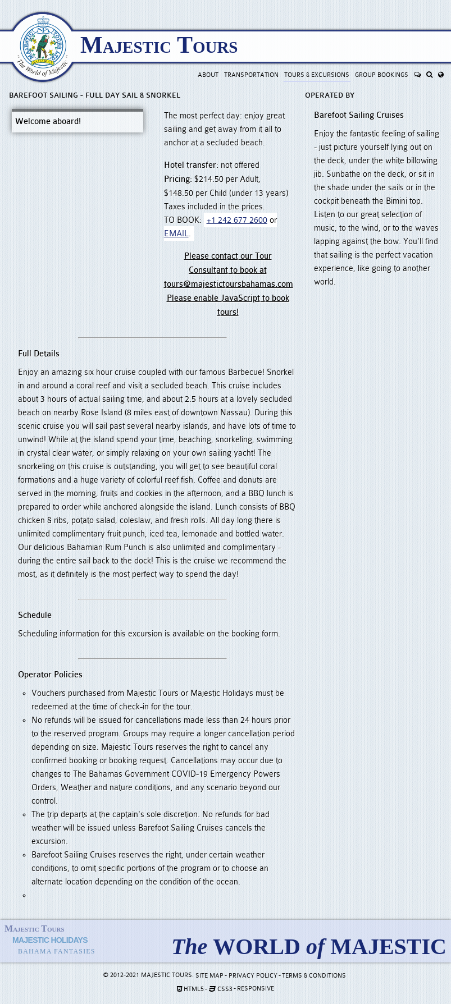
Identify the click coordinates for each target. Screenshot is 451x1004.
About (208, 75)
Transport (251, 75)
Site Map (209, 975)
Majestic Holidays (50, 940)
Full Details (39, 354)
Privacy (253, 975)
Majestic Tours (159, 45)
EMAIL (176, 233)
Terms (314, 975)
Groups (381, 75)
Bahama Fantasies (56, 951)
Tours (316, 75)
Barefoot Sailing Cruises (359, 115)
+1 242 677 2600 (237, 220)
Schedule (35, 615)
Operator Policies (50, 675)
